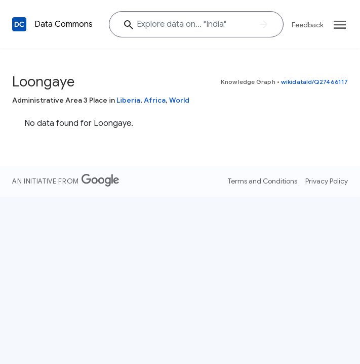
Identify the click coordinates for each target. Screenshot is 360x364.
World (179, 100)
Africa (155, 100)
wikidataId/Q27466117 (314, 81)
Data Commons (63, 24)
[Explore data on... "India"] (196, 24)
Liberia (128, 100)
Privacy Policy (326, 181)
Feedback (308, 24)
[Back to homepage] (19, 24)
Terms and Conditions (262, 181)
